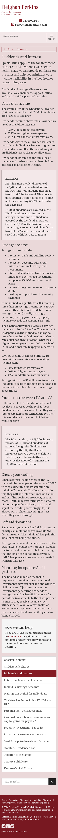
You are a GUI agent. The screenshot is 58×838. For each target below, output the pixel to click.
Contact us (13, 800)
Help (45, 803)
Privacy (5, 803)
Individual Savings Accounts (21, 686)
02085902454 (29, 20)
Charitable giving (14, 659)
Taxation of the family (17, 754)
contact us (14, 636)
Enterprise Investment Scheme (23, 680)
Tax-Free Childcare (16, 761)
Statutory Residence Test (19, 748)
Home (4, 800)
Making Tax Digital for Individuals (25, 693)
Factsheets (8, 49)
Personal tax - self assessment (23, 710)
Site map (24, 800)
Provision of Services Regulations (26, 803)
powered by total (14, 831)
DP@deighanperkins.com (29, 24)
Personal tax (22, 49)
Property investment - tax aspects (25, 734)
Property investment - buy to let (23, 727)
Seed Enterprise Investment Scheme (26, 741)
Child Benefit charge (16, 666)
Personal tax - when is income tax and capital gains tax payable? (27, 719)
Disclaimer (48, 800)
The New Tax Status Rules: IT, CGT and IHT (28, 702)
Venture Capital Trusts (18, 768)
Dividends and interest (18, 673)
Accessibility (35, 800)
